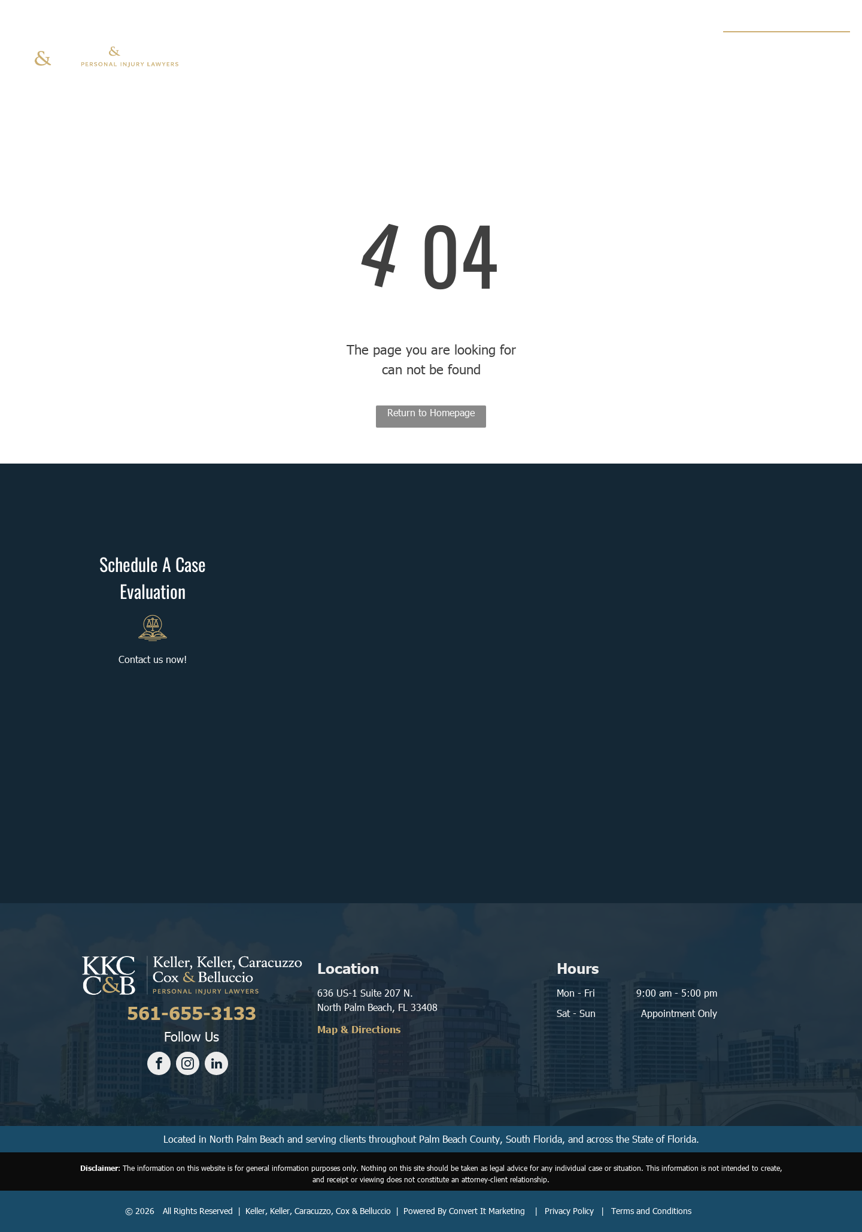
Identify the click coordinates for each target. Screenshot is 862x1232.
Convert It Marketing (487, 1210)
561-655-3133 (799, 46)
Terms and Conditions (651, 1210)
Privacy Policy (569, 1210)
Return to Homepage (431, 412)
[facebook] (159, 1065)
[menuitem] (293, 48)
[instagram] (187, 1065)
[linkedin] (216, 1065)
